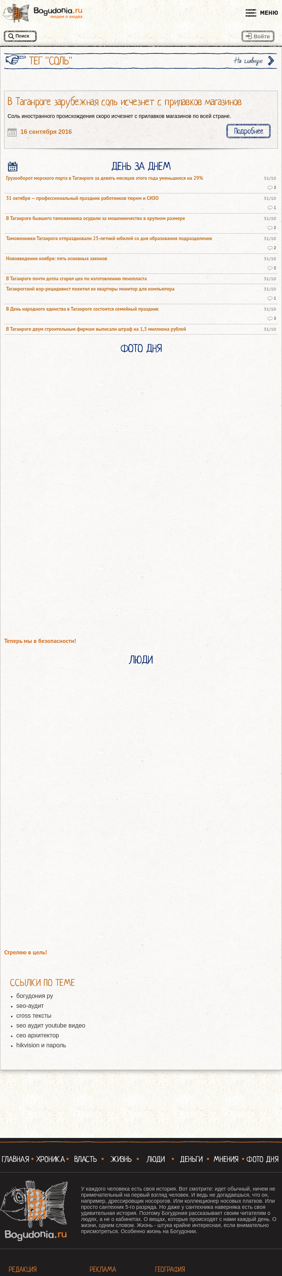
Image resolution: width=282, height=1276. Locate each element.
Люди (141, 660)
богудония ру (34, 996)
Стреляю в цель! (25, 952)
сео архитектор (37, 1035)
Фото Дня (141, 348)
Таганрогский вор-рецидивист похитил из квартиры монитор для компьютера (90, 289)
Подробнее (248, 131)
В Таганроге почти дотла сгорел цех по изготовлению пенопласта (76, 278)
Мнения (225, 1159)
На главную (249, 61)
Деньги (191, 1159)
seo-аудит (30, 1006)
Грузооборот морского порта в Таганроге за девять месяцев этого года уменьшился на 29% (104, 178)
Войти (262, 36)
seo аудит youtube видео (50, 1025)
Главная (15, 1159)
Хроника (51, 1159)
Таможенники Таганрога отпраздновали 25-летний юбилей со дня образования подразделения (109, 238)
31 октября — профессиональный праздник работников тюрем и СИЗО (82, 198)
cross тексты (33, 1015)
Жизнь (121, 1159)
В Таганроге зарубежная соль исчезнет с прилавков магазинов (124, 101)
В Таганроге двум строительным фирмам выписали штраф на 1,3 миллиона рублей (96, 329)
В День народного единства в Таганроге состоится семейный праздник (82, 309)
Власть (85, 1159)
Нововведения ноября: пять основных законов (56, 258)
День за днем (141, 166)
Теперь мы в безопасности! (40, 641)
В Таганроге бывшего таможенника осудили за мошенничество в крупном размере (95, 218)
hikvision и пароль (41, 1045)
